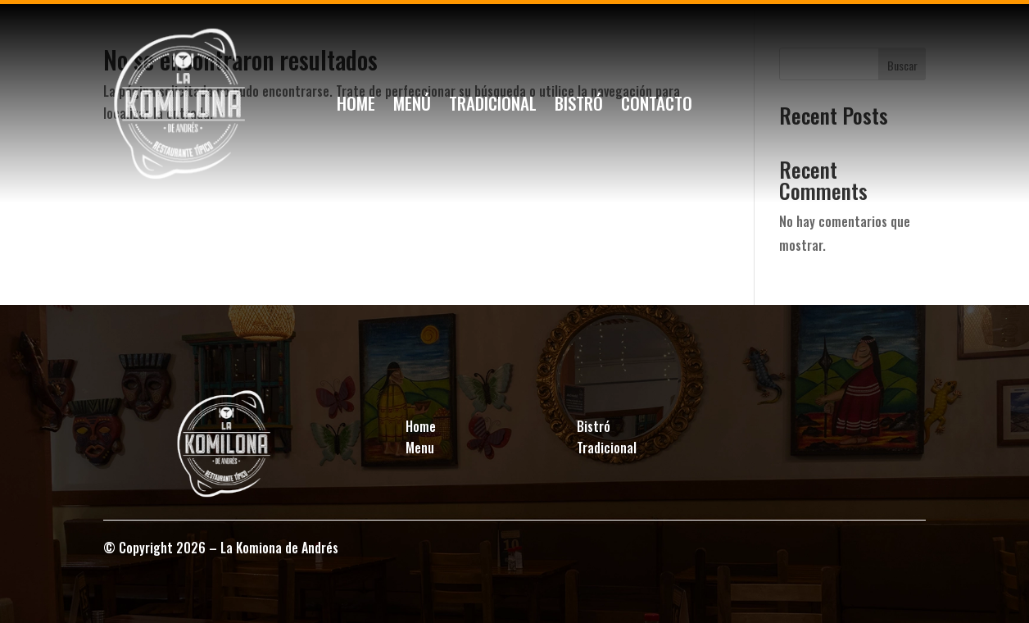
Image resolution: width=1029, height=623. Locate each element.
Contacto (656, 107)
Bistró (579, 107)
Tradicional (493, 107)
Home (356, 107)
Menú (412, 107)
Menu (420, 447)
